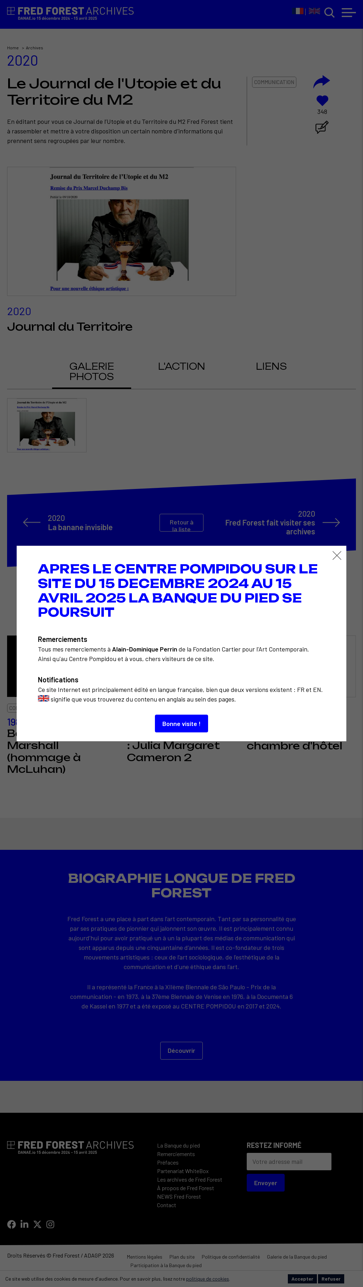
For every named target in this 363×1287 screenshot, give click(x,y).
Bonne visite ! (181, 723)
